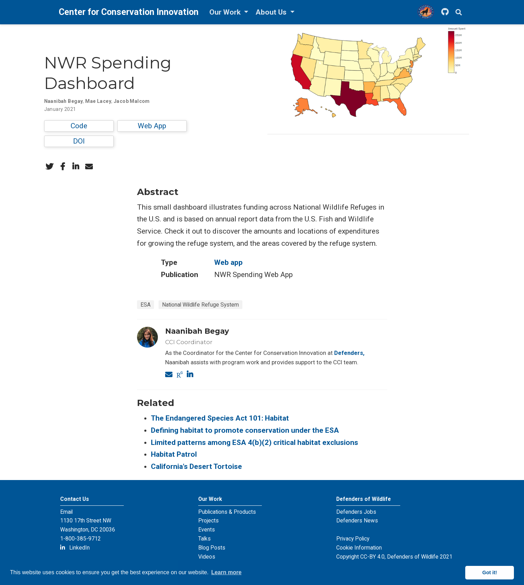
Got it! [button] (489, 572)
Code (79, 126)
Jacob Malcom (132, 101)
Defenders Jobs (356, 512)
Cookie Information (359, 547)
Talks (204, 538)
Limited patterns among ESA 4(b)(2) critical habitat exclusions (254, 442)
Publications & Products (227, 512)
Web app (228, 262)
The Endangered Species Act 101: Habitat (220, 418)
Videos (206, 556)
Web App (152, 126)
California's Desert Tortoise (196, 466)
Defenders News (357, 520)
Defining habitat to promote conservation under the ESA (245, 430)
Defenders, (349, 352)
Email (66, 512)
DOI (79, 141)
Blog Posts (211, 547)
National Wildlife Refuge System (200, 304)
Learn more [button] (226, 572)
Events (206, 529)
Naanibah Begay (63, 101)
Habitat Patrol (174, 454)
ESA (145, 304)
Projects (208, 520)
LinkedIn (75, 547)
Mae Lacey (98, 101)
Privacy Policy (352, 538)
